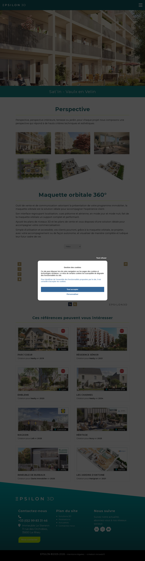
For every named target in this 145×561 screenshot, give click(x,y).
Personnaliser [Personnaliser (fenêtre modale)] (72, 294)
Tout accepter (72, 289)
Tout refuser (101, 258)
